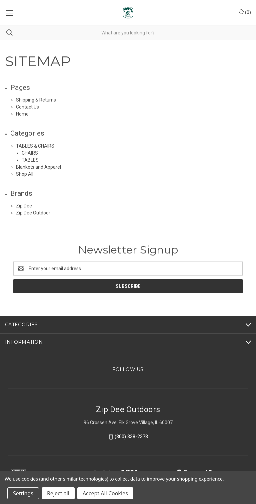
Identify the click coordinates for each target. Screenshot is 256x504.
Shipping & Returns (36, 100)
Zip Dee (24, 205)
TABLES (30, 160)
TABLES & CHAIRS (35, 146)
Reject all (58, 493)
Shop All (24, 174)
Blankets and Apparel (38, 167)
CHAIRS (30, 153)
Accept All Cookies (105, 493)
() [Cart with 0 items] (245, 12)
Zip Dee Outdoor (33, 212)
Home (22, 114)
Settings (23, 493)
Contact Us (27, 107)
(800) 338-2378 (131, 437)
